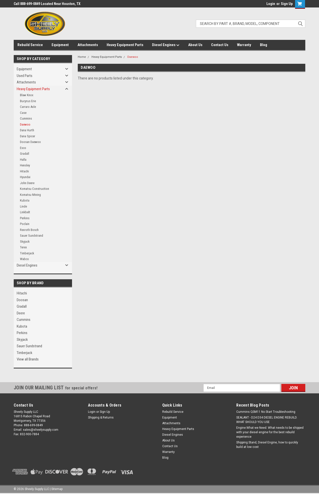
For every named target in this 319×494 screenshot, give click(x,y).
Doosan (22, 300)
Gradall (24, 153)
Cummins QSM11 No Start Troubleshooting (265, 412)
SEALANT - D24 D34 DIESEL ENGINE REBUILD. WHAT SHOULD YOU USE (266, 420)
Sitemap (57, 489)
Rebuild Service (30, 45)
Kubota (24, 200)
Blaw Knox (26, 95)
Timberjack (27, 253)
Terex (23, 247)
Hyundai (25, 177)
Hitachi (24, 171)
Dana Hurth (27, 130)
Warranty (244, 45)
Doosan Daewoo (30, 142)
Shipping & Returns (101, 417)
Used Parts (24, 75)
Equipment (60, 45)
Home (82, 57)
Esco (23, 148)
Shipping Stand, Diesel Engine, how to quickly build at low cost (267, 445)
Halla (23, 159)
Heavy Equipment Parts (125, 45)
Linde (23, 206)
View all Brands (28, 359)
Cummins (26, 118)
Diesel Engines (165, 45)
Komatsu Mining (30, 195)
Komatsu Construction (34, 189)
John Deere (27, 183)
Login (270, 4)
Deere (21, 313)
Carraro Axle (28, 107)
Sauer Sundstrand (31, 235)
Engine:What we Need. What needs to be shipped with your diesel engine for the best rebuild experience (270, 432)
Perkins (24, 218)
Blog (263, 45)
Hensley (25, 165)
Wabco (24, 259)
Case (23, 113)
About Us (195, 45)
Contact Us (219, 45)
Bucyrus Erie (28, 101)
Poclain (24, 224)
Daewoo (25, 124)
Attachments (88, 45)
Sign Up (287, 4)
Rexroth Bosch (29, 230)
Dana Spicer (27, 136)
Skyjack (25, 241)
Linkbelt (25, 212)
